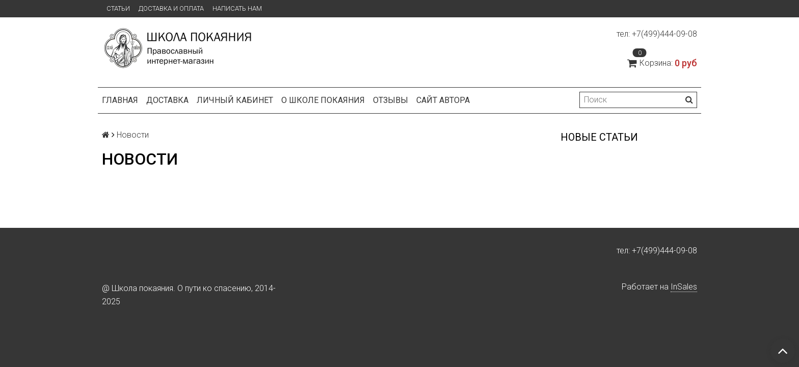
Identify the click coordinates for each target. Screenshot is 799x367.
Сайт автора (443, 100)
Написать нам (237, 8)
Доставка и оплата (171, 8)
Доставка (167, 100)
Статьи (118, 8)
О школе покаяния (323, 100)
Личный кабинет (235, 100)
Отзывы (390, 100)
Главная (120, 100)
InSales (684, 287)
